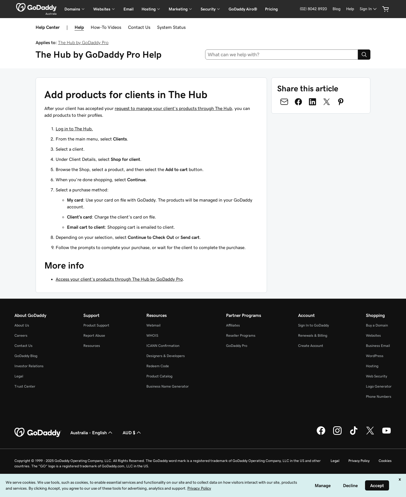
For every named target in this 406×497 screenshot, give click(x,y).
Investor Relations (29, 366)
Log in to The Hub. (74, 128)
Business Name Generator (167, 386)
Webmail (153, 325)
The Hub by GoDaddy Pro (83, 42)
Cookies (385, 461)
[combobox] (281, 54)
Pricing (271, 9)
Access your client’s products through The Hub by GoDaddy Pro (119, 279)
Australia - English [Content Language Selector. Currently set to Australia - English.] (92, 432)
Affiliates (233, 325)
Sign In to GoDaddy (313, 325)
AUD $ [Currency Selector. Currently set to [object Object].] (132, 432)
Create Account (310, 345)
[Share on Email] (284, 102)
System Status (171, 27)
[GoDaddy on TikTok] (354, 434)
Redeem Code (157, 366)
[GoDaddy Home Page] (37, 432)
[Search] (364, 54)
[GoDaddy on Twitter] (370, 434)
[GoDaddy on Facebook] (321, 434)
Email (128, 9)
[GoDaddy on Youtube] (386, 434)
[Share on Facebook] (298, 102)
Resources (91, 345)
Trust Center (24, 386)
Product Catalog (159, 376)
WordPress (374, 356)
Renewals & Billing (312, 335)
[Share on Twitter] (327, 102)
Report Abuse (94, 335)
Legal (18, 376)
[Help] (350, 9)
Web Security (376, 376)
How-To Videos (106, 27)
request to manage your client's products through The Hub (173, 108)
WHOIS (152, 335)
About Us (21, 325)
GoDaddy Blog (25, 356)
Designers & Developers (165, 356)
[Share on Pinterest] (341, 102)
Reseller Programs (240, 335)
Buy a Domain (377, 325)
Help (79, 27)
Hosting (372, 366)
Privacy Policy (359, 461)
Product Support (96, 325)
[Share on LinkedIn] (312, 102)
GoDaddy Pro (236, 345)
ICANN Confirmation (162, 345)
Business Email (378, 345)
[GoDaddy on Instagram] (337, 434)
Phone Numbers (378, 396)
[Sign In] (368, 9)
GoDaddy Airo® (243, 9)
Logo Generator (379, 386)
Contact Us (139, 27)
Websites (373, 335)
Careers (20, 335)
